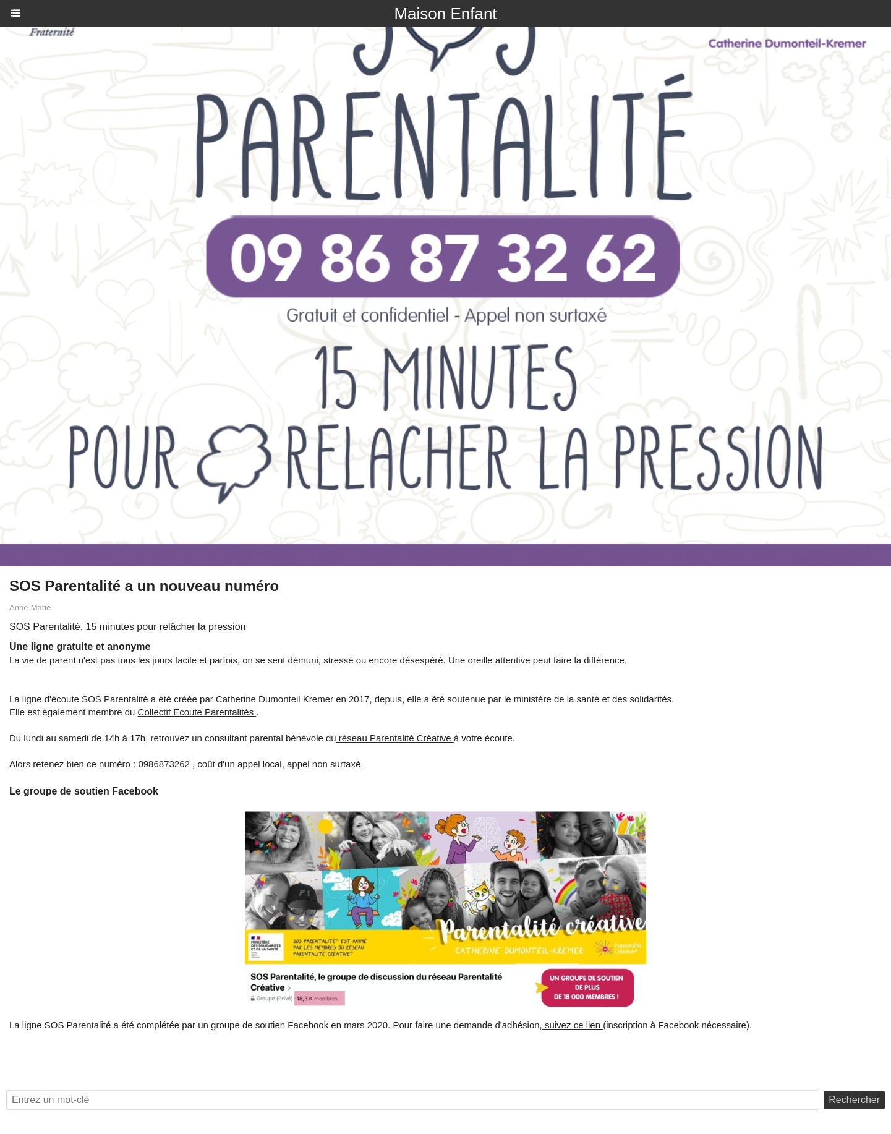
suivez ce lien (572, 1025)
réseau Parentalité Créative (395, 738)
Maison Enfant (445, 13)
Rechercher (854, 1099)
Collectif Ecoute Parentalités (197, 712)
